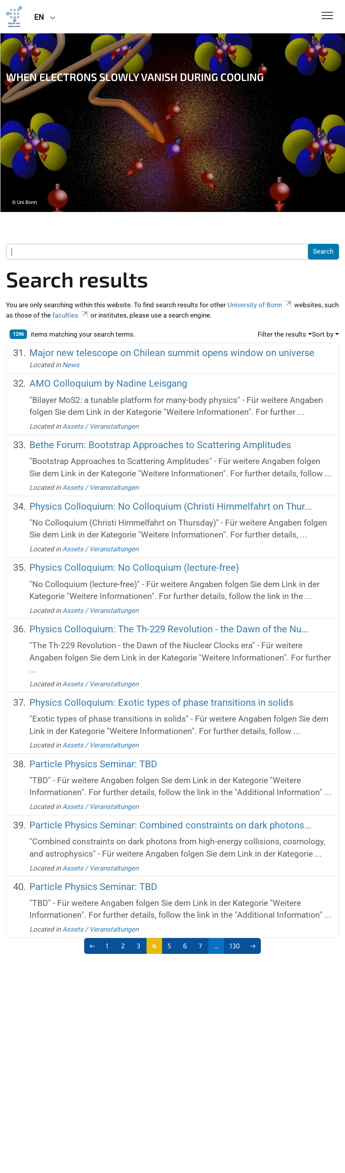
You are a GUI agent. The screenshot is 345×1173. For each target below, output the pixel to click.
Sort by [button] (322, 334)
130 (234, 946)
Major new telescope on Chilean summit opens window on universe (171, 352)
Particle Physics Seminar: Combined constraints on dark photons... (170, 825)
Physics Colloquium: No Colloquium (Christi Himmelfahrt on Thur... (170, 506)
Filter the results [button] (282, 334)
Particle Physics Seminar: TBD (93, 764)
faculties (70, 315)
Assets (72, 426)
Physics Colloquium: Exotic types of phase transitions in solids (161, 702)
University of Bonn (260, 305)
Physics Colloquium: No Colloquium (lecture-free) (134, 567)
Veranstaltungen (114, 426)
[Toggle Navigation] (327, 16)
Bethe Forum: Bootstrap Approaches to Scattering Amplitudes (160, 445)
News (70, 365)
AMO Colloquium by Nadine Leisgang (108, 383)
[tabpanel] (172, 122)
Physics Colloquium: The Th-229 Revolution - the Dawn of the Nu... (168, 629)
